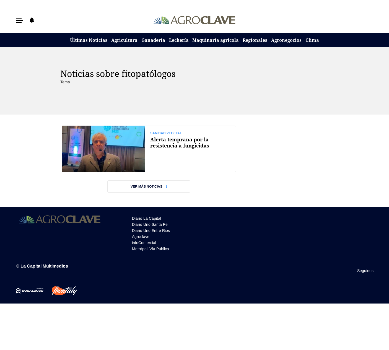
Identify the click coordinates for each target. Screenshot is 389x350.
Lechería (179, 40)
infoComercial (144, 242)
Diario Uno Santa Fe (150, 224)
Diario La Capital (146, 218)
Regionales (255, 40)
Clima (312, 40)
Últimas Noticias (88, 40)
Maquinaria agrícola (215, 40)
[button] (19, 20)
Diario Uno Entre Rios (151, 230)
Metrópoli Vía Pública (150, 249)
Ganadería (153, 40)
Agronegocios (286, 40)
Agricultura (124, 40)
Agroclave (140, 236)
